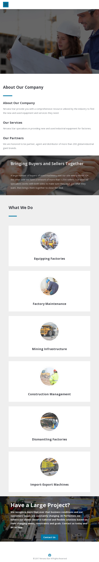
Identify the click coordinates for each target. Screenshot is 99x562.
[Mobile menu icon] (5, 4)
